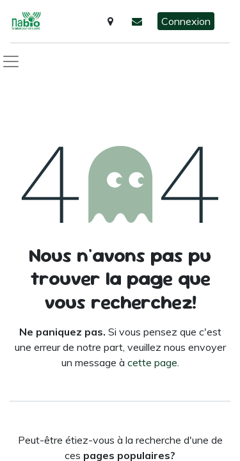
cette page (152, 362)
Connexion (186, 21)
